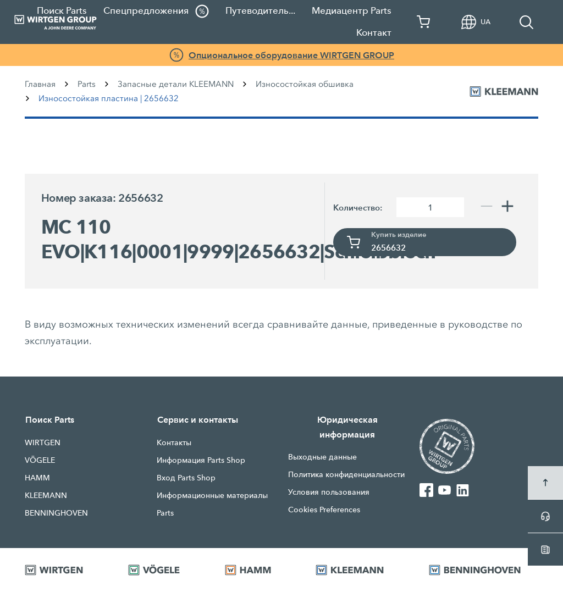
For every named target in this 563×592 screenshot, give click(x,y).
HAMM (37, 478)
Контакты (174, 442)
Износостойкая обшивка (305, 84)
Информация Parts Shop (201, 460)
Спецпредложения (156, 11)
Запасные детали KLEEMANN (176, 84)
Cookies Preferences (324, 509)
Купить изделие (398, 234)
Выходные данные (322, 457)
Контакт (373, 32)
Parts (87, 84)
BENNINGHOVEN (56, 513)
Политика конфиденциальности (346, 474)
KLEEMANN (46, 495)
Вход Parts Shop (186, 478)
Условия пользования (328, 492)
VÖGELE (40, 460)
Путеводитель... (260, 10)
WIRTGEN (42, 442)
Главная (40, 84)
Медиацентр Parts (351, 10)
